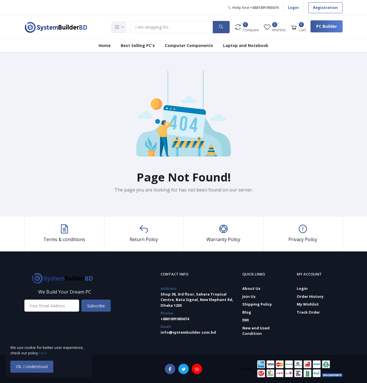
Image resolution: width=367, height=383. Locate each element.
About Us (251, 288)
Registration (325, 7)
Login (293, 7)
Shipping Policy (257, 304)
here (43, 352)
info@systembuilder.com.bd (188, 332)
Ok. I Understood (32, 366)
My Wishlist (308, 304)
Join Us (248, 296)
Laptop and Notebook (245, 45)
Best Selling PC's (138, 45)
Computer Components (189, 45)
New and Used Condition (256, 330)
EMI (245, 320)
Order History (310, 296)
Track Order (308, 312)
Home (105, 45)
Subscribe (96, 305)
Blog (246, 312)
